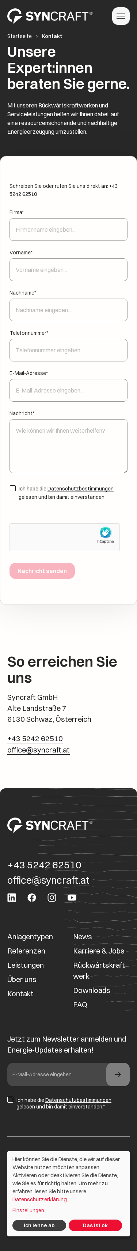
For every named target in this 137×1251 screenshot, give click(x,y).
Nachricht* (68, 442)
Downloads (91, 990)
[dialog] (68, 1193)
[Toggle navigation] (121, 16)
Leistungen (25, 965)
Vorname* (68, 261)
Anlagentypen (30, 936)
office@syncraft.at (38, 749)
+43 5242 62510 (35, 738)
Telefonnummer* (68, 342)
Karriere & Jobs (99, 950)
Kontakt (20, 993)
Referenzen (26, 950)
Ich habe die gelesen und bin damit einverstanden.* (59, 1103)
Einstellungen (28, 1210)
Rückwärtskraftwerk (99, 970)
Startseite (19, 36)
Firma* (68, 221)
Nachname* (68, 301)
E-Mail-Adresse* (68, 382)
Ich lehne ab (39, 1225)
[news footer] (118, 1074)
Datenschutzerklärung (39, 1199)
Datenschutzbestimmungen (80, 488)
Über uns (22, 979)
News (82, 936)
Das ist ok (95, 1225)
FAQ (80, 1004)
